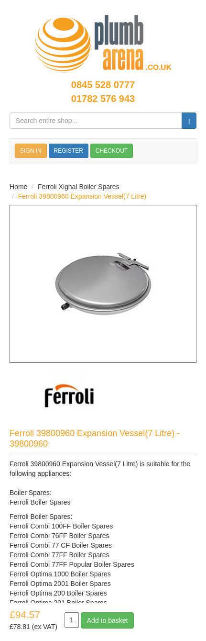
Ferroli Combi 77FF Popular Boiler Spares (72, 564)
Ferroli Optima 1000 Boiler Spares (60, 574)
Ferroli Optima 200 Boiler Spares (58, 593)
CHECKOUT (112, 150)
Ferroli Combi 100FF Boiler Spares (61, 526)
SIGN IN (31, 150)
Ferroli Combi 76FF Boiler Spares (59, 536)
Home (18, 187)
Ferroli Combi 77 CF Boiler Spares (61, 545)
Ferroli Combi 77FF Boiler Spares (59, 555)
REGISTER (68, 150)
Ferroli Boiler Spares (40, 502)
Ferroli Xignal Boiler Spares (78, 187)
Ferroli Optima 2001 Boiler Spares (60, 583)
